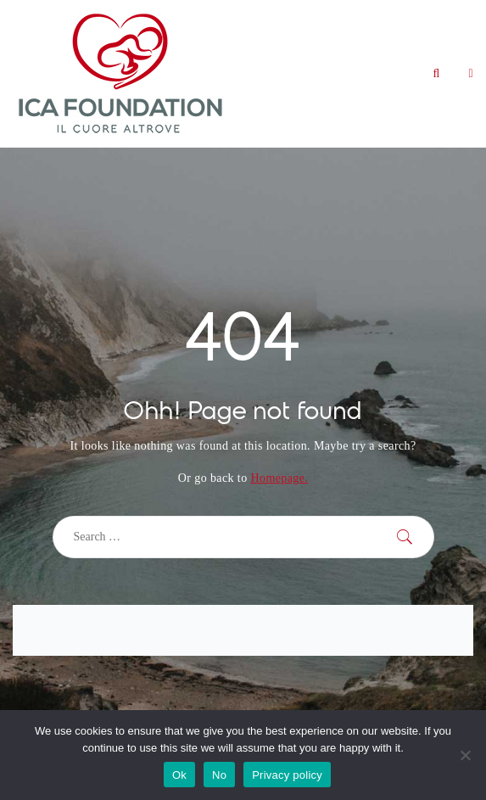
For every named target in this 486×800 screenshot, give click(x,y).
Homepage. (279, 478)
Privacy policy (287, 775)
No (219, 775)
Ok (179, 775)
